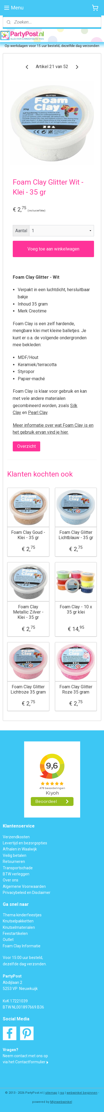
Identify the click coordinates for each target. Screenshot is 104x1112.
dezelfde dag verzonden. (25, 964)
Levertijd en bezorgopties (25, 843)
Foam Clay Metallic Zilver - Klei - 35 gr (28, 612)
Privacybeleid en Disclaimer (26, 892)
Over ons (10, 880)
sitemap (51, 1093)
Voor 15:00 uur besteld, (23, 957)
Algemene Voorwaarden (24, 886)
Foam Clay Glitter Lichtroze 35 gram (28, 689)
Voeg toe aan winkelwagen (53, 248)
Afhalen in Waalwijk (20, 849)
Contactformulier (30, 1062)
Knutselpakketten (18, 921)
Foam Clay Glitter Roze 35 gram (75, 689)
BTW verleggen (16, 874)
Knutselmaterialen (19, 927)
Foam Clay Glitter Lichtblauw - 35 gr (76, 534)
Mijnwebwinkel (61, 1102)
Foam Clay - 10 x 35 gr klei (76, 609)
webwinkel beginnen (82, 1093)
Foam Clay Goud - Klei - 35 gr (28, 534)
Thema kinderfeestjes (22, 915)
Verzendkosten (16, 837)
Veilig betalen (14, 855)
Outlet (8, 939)
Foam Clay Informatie (21, 946)
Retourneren (14, 861)
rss (62, 1093)
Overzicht (26, 446)
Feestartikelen (15, 933)
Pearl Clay (37, 412)
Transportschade (18, 868)
